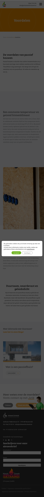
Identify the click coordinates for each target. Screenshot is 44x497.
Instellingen (27, 253)
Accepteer (16, 253)
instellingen (30, 249)
